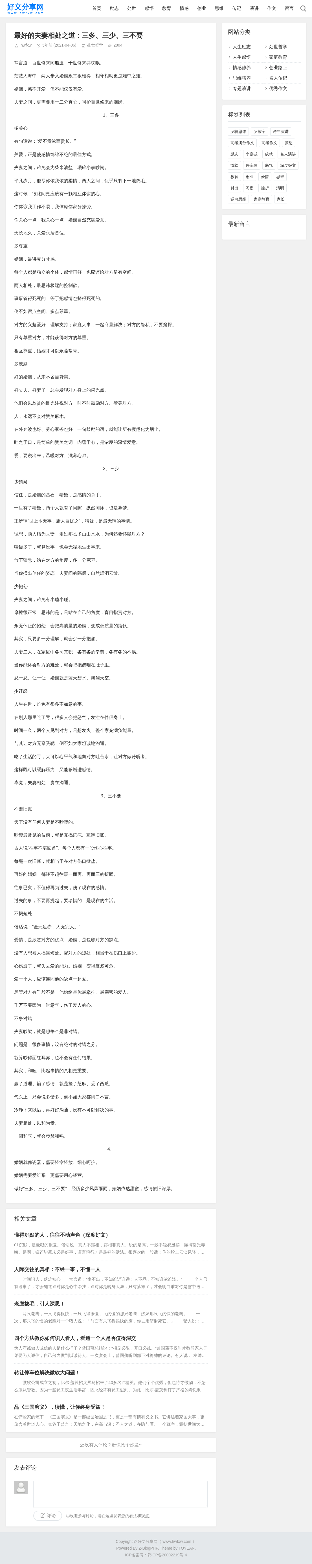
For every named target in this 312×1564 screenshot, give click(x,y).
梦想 (289, 143)
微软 (234, 165)
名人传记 (278, 78)
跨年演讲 (281, 131)
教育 (166, 8)
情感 (184, 8)
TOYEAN (187, 1548)
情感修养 (242, 67)
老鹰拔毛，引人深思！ (39, 1304)
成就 (269, 154)
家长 (281, 199)
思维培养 (242, 78)
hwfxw (26, 45)
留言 (289, 8)
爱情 (265, 176)
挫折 (265, 188)
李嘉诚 (252, 154)
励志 (114, 8)
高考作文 (269, 143)
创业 (201, 8)
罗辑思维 (238, 131)
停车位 (252, 165)
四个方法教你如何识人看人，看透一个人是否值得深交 (75, 1338)
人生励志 (242, 46)
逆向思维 (238, 199)
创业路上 (278, 67)
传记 (236, 8)
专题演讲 (242, 88)
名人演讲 (288, 154)
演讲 (254, 8)
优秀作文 (278, 88)
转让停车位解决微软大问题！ (47, 1373)
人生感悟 (242, 57)
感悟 (149, 8)
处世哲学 (95, 45)
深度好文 (288, 165)
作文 (271, 8)
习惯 (250, 188)
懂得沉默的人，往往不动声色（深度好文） (62, 1235)
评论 (51, 1515)
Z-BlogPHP (148, 1548)
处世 (131, 8)
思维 (219, 8)
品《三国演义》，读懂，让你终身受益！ (60, 1407)
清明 (280, 188)
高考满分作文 (242, 143)
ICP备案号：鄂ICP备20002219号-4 (156, 1555)
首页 (96, 8)
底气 (269, 165)
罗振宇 (259, 131)
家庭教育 (278, 57)
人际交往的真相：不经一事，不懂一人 (57, 1269)
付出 (234, 188)
